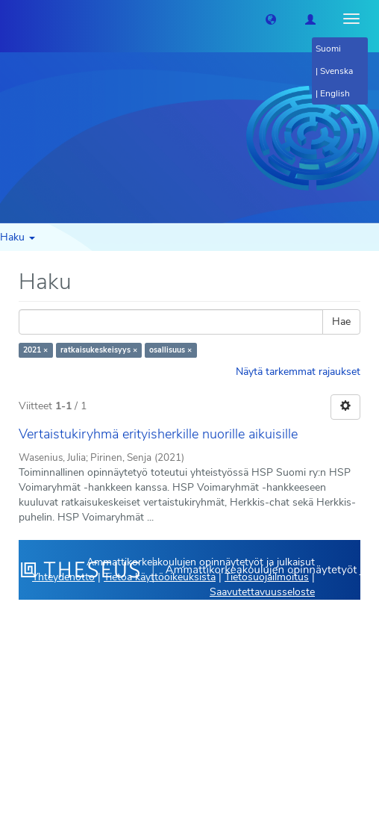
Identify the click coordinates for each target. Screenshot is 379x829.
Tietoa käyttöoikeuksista (160, 577)
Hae (341, 321)
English (335, 93)
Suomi (328, 49)
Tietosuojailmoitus (267, 577)
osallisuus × (170, 349)
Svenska (336, 71)
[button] (270, 18)
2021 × (35, 349)
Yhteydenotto (63, 577)
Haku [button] (17, 237)
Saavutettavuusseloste (262, 592)
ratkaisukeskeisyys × (98, 349)
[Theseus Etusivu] (11, 18)
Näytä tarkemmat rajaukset (298, 371)
